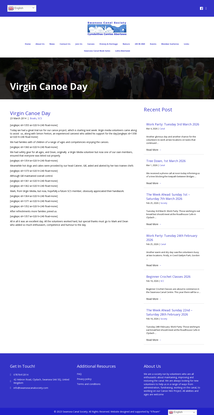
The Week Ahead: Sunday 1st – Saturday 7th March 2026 (168, 196)
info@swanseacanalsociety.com (31, 387)
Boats (33, 118)
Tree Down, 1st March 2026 (166, 161)
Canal (162, 128)
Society (163, 203)
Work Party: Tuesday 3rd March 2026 (172, 124)
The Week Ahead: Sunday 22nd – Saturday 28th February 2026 (169, 312)
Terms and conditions (88, 384)
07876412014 (21, 374)
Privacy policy (84, 379)
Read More (153, 149)
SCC (162, 281)
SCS (40, 118)
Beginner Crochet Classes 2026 (168, 277)
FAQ (79, 374)
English (15, 8)
